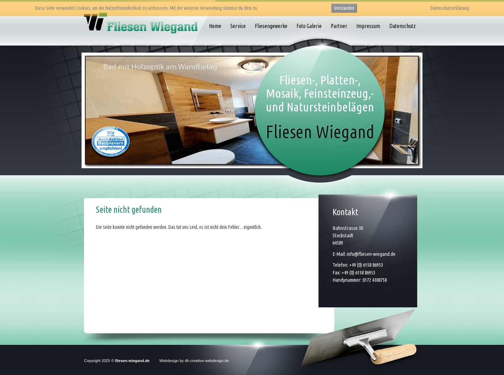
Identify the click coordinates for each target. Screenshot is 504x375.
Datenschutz (402, 26)
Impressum (368, 26)
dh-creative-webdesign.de (207, 361)
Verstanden (344, 8)
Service (238, 26)
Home (215, 26)
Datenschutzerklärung (449, 8)
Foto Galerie (309, 26)
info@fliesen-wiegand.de (371, 254)
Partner (339, 26)
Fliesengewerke (271, 26)
